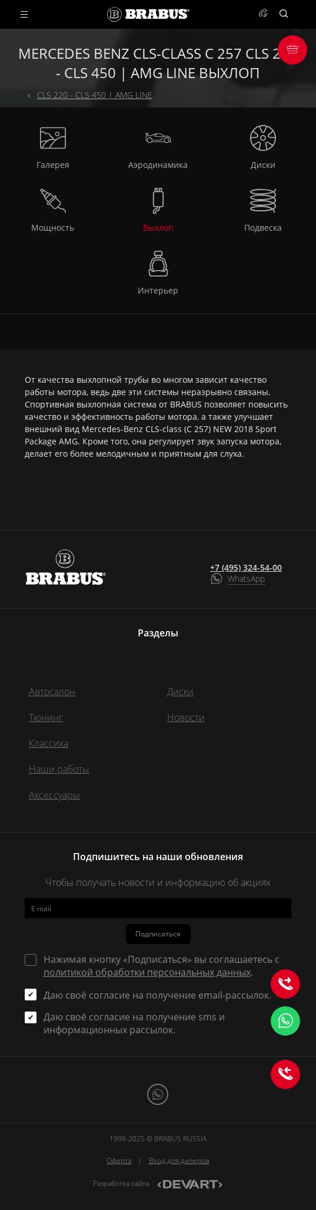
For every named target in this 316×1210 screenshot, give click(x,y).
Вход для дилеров (179, 1160)
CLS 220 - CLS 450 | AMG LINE (94, 94)
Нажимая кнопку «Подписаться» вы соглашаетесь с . (162, 966)
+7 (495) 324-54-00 (246, 568)
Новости (186, 717)
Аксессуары (54, 794)
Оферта (119, 1160)
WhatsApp (246, 578)
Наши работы (59, 769)
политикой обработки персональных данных (147, 972)
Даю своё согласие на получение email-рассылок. (157, 995)
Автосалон (52, 691)
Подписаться (158, 934)
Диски (180, 691)
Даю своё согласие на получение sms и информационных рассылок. (134, 1023)
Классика (48, 743)
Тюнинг (46, 717)
